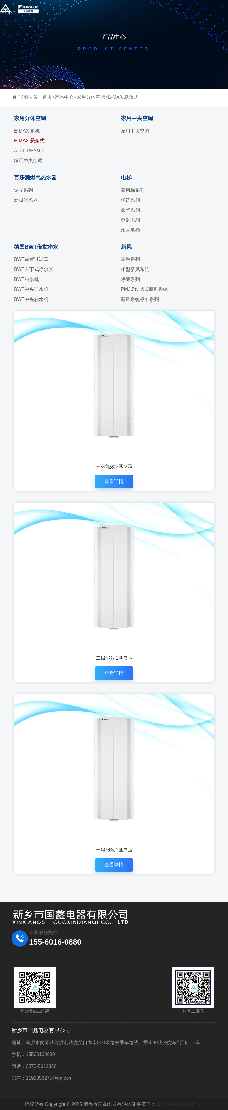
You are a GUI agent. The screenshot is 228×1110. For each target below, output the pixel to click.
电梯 (126, 178)
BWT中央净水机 (31, 289)
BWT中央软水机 (31, 299)
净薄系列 (130, 279)
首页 (47, 97)
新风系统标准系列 (140, 299)
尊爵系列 (130, 219)
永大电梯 (130, 229)
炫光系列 (23, 190)
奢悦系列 (130, 259)
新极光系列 (26, 199)
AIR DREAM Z (29, 150)
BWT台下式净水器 (33, 269)
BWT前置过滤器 (31, 259)
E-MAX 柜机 (27, 130)
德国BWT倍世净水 (36, 247)
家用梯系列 (133, 190)
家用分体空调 (91, 97)
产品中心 (64, 97)
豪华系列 (130, 210)
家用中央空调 (28, 160)
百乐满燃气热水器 (35, 178)
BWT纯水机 (26, 279)
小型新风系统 (135, 269)
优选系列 (130, 199)
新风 (126, 247)
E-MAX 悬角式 (123, 97)
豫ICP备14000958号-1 (179, 1104)
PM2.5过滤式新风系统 (144, 289)
